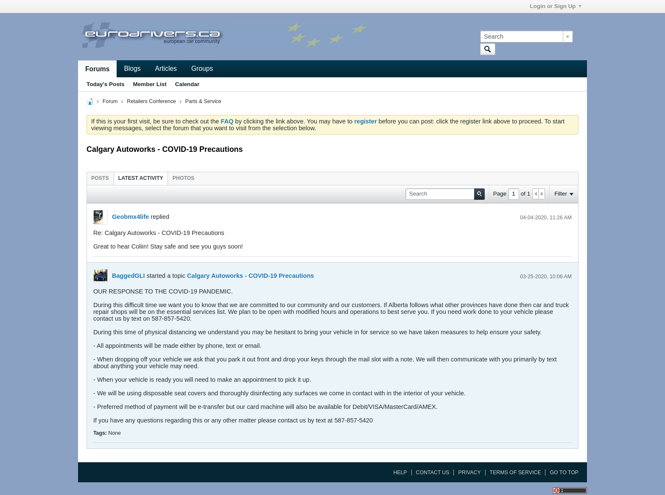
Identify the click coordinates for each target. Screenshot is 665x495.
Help (400, 472)
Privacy (469, 472)
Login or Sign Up (555, 6)
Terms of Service (515, 472)
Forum (110, 101)
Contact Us (433, 472)
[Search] (526, 36)
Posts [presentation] (100, 178)
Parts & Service (203, 101)
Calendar (187, 84)
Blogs (132, 68)
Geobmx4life (130, 216)
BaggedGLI (128, 275)
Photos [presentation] (184, 178)
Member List (150, 84)
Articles (166, 68)
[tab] (100, 178)
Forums (97, 69)
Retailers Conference (151, 101)
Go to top (564, 472)
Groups (202, 68)
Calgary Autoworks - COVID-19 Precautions (250, 275)
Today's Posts (106, 84)
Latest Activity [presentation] (140, 178)
